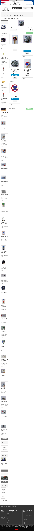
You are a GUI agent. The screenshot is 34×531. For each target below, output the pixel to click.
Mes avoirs (13, 512)
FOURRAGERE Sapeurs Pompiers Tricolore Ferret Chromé (4, 44)
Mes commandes (14, 511)
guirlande (3, 496)
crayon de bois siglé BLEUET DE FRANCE (4, 181)
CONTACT (21, 15)
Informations (4, 442)
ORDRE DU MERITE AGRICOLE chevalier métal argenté (4, 209)
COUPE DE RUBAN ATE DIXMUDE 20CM (4, 319)
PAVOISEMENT (9, 13)
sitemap (8, 524)
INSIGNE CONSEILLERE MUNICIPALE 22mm (4, 140)
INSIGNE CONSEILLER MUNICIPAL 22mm (4, 416)
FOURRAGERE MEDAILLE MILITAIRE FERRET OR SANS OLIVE (4, 58)
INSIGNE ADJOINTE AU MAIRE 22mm (4, 126)
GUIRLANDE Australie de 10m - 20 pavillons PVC (4, 463)
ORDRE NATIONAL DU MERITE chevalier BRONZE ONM (4, 251)
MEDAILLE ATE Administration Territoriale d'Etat (3, 305)
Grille (30, 30)
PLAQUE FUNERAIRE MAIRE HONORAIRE (4, 112)
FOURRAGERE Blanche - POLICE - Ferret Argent (4, 31)
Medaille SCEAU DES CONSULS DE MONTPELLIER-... (15, 70)
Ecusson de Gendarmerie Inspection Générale (4, 292)
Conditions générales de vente (8, 520)
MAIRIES (14, 13)
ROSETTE (3, 499)
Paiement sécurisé (5, 450)
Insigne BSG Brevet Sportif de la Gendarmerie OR (4, 375)
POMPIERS (3, 489)
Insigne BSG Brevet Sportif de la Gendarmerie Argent (4, 388)
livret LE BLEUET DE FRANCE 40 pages (4, 154)
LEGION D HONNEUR (4, 500)
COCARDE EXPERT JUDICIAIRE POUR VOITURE (27, 70)
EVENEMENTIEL (15, 15)
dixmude (3, 490)
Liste (32, 30)
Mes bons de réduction (15, 516)
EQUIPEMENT (9, 15)
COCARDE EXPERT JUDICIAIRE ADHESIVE (15, 94)
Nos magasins (4, 474)
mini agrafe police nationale (3, 278)
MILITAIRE (3, 15)
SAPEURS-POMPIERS (3, 492)
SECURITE (3, 495)
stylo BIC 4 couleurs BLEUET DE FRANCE (4, 168)
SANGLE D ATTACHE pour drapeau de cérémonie (4, 360)
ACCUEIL (3, 13)
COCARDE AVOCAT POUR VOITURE (15, 45)
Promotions (4, 455)
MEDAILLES (25, 13)
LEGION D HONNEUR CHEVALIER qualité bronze (4, 98)
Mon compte (14, 510)
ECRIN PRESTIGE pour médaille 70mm (4, 223)
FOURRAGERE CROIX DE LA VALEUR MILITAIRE (4, 73)
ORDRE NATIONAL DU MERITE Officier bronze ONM (4, 237)
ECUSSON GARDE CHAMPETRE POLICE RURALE (4, 346)
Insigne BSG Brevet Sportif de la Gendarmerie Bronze (4, 402)
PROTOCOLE (20, 13)
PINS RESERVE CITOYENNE (3, 331)
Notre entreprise (5, 449)
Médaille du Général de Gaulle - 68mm (4, 85)
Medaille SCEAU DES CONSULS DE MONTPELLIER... (27, 46)
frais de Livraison (5, 444)
